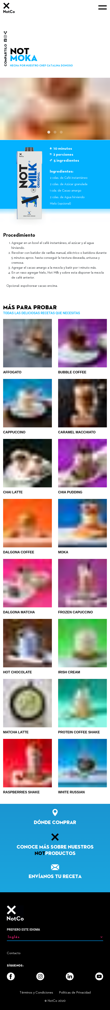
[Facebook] (11, 976)
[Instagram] (40, 976)
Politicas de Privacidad (75, 992)
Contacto (14, 953)
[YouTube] (99, 976)
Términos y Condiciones (36, 992)
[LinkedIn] (70, 976)
